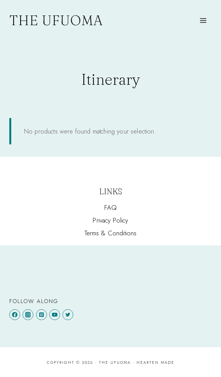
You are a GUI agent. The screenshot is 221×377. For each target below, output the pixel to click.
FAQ (110, 207)
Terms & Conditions (111, 233)
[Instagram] (27, 314)
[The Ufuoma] (56, 20)
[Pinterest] (41, 314)
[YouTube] (54, 314)
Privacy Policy (110, 220)
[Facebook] (14, 314)
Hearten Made (155, 362)
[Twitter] (67, 314)
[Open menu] (203, 20)
